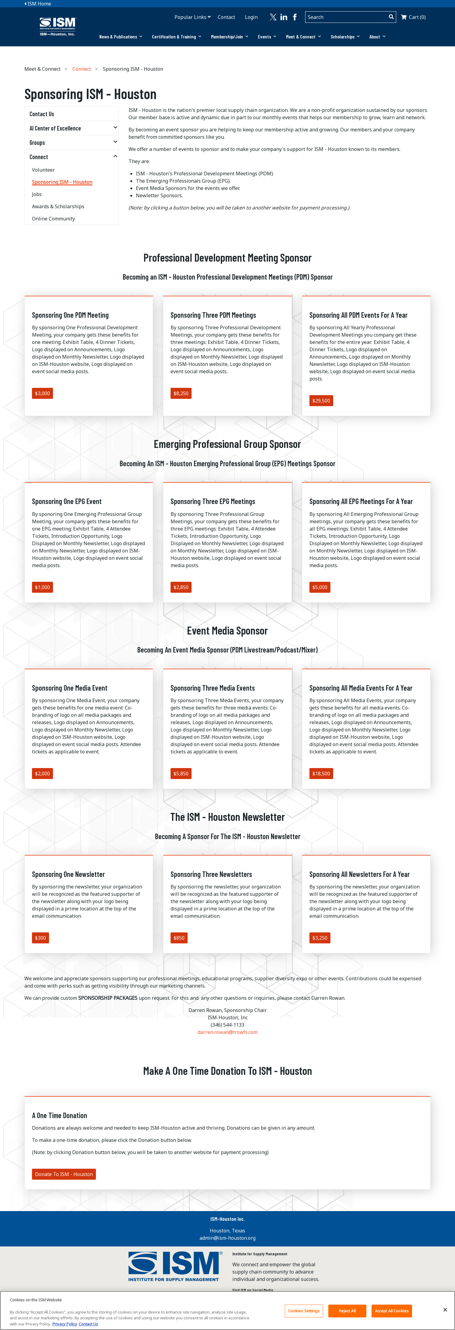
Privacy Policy (64, 1326)
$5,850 (181, 773)
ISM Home (37, 3)
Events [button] (267, 36)
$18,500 (321, 773)
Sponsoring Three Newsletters (211, 874)
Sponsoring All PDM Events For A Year (358, 314)
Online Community (53, 218)
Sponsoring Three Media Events (213, 687)
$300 (40, 938)
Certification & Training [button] (176, 36)
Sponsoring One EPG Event (67, 501)
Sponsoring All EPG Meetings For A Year (361, 501)
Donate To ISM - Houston (64, 1174)
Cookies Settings (304, 1313)
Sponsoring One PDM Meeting (70, 314)
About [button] (377, 36)
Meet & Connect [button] (303, 36)
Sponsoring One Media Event (70, 687)
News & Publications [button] (120, 36)
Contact (226, 17)
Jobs (37, 194)
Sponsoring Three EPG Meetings (213, 501)
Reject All (347, 1313)
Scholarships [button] (345, 36)
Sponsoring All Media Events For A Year (360, 687)
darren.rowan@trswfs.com (228, 1032)
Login (251, 17)
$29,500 (321, 400)
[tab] (120, 36)
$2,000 (42, 773)
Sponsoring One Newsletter (68, 874)
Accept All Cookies (392, 1313)
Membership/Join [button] (230, 36)
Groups (37, 142)
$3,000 (42, 393)
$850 (179, 938)
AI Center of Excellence (55, 128)
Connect (81, 69)
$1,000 (42, 587)
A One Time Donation (59, 1115)
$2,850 (181, 587)
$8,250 (181, 393)
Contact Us (42, 113)
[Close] (445, 1312)
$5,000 (319, 587)
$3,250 (319, 938)
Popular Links (190, 17)
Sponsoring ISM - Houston (62, 182)
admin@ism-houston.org (227, 1238)
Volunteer (43, 169)
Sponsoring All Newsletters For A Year (359, 874)
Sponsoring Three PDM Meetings (213, 314)
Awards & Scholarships (58, 206)
